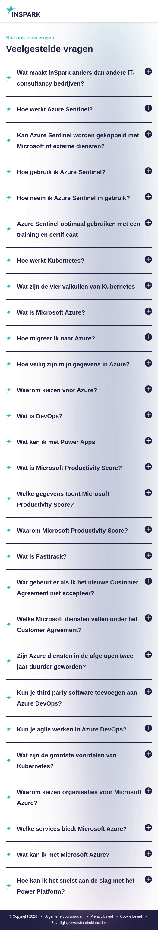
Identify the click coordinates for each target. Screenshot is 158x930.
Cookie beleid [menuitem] (131, 916)
